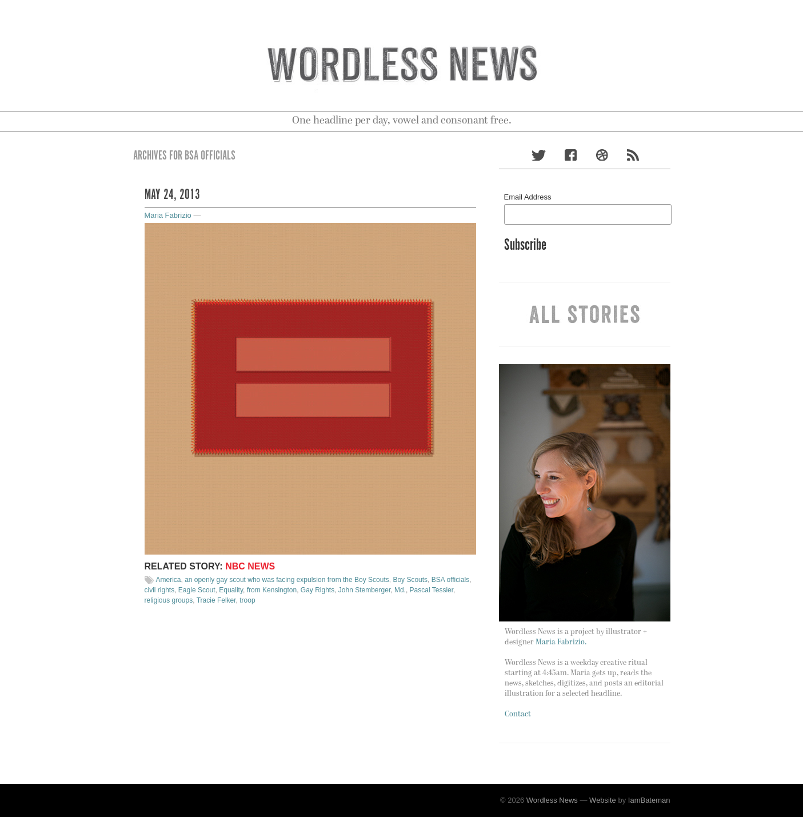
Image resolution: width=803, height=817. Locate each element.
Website (602, 800)
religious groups (169, 600)
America (168, 580)
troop (247, 600)
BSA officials (450, 580)
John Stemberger (364, 590)
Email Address (528, 197)
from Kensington (272, 590)
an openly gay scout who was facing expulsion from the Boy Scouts (287, 580)
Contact (518, 714)
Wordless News (552, 800)
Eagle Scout (196, 590)
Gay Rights (317, 590)
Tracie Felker (216, 600)
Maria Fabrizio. (561, 642)
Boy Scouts (410, 580)
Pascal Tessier (431, 590)
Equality (231, 590)
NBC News (250, 566)
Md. (400, 590)
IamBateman (649, 800)
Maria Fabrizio (168, 215)
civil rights (160, 590)
